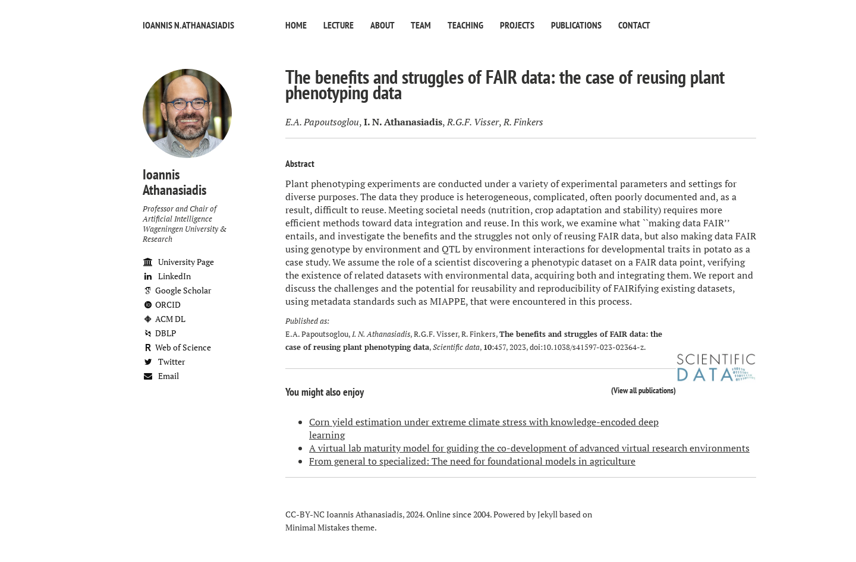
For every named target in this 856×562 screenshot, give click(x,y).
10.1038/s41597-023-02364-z (593, 347)
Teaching (465, 25)
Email (161, 375)
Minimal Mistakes (317, 527)
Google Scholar (177, 290)
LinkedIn (167, 276)
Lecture (338, 25)
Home (296, 25)
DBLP (159, 333)
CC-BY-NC (305, 514)
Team (421, 25)
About (382, 25)
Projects (517, 25)
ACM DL (164, 318)
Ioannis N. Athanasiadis (188, 25)
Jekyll (547, 514)
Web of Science (177, 347)
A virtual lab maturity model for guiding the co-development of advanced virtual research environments (529, 447)
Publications (576, 25)
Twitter (164, 361)
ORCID (162, 304)
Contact (634, 25)
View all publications (643, 390)
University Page (178, 261)
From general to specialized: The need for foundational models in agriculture (472, 461)
